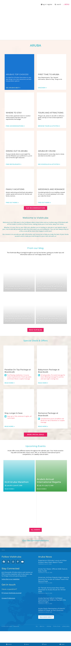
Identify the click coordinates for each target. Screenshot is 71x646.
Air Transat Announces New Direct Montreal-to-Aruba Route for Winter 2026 (52, 589)
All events (35, 530)
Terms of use (56, 626)
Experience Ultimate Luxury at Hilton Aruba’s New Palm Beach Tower (52, 561)
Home (3, 550)
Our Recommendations (35, 208)
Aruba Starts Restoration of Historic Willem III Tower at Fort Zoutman (51, 609)
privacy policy (65, 626)
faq (36, 626)
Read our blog (35, 330)
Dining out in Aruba (17, 151)
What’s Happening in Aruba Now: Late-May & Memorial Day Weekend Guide (50, 286)
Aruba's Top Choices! (17, 74)
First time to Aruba (48, 74)
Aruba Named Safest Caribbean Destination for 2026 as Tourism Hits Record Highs (52, 600)
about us (42, 626)
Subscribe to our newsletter (11, 579)
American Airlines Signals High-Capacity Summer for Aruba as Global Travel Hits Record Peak (53, 579)
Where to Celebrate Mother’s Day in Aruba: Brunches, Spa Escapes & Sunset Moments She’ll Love (18, 317)
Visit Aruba (9, 626)
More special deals (35, 434)
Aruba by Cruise (47, 151)
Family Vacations (15, 189)
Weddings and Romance (51, 189)
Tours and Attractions (50, 113)
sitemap (49, 626)
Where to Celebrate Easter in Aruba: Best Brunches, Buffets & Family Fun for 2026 (51, 318)
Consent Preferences (8, 598)
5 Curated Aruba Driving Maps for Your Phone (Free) (18, 287)
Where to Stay (14, 113)
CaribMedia (16, 626)
